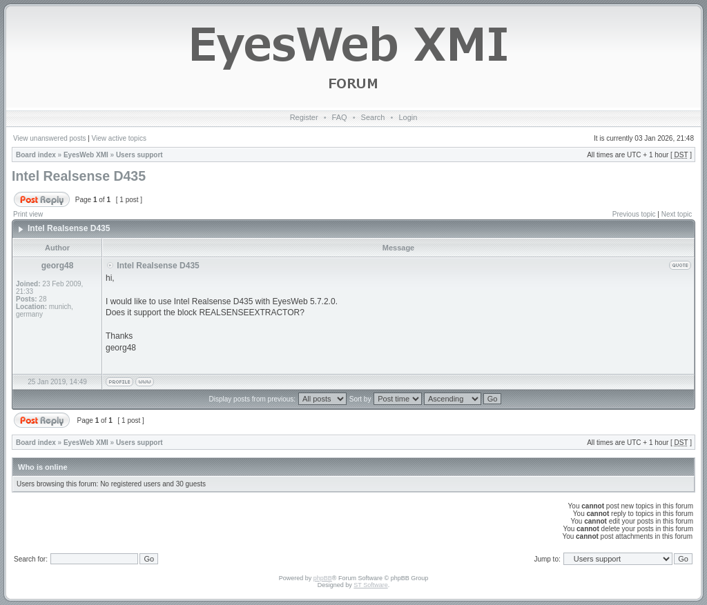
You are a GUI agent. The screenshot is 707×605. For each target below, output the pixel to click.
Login (407, 117)
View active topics (119, 138)
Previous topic (634, 214)
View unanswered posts (49, 138)
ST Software (370, 585)
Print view (28, 214)
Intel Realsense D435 (79, 176)
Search (373, 117)
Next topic (676, 214)
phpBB (322, 578)
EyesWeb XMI (86, 155)
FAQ (339, 117)
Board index (36, 155)
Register (304, 117)
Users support (139, 155)
